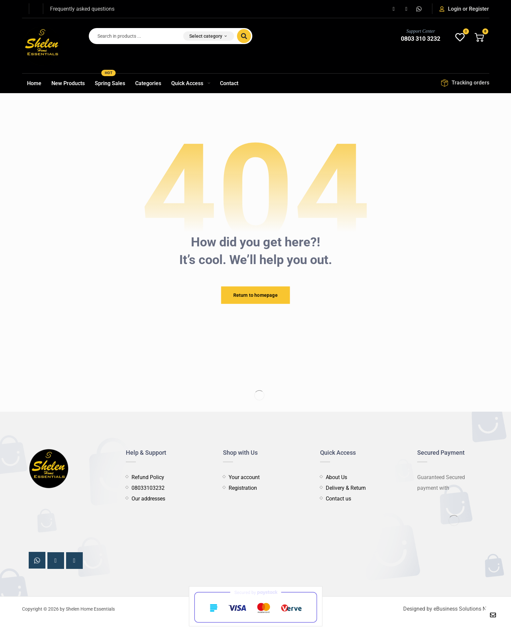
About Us (333, 477)
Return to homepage (255, 295)
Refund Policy (145, 477)
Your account (241, 477)
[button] (393, 9)
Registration (240, 488)
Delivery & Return (343, 488)
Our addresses (145, 498)
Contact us (335, 498)
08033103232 (145, 488)
